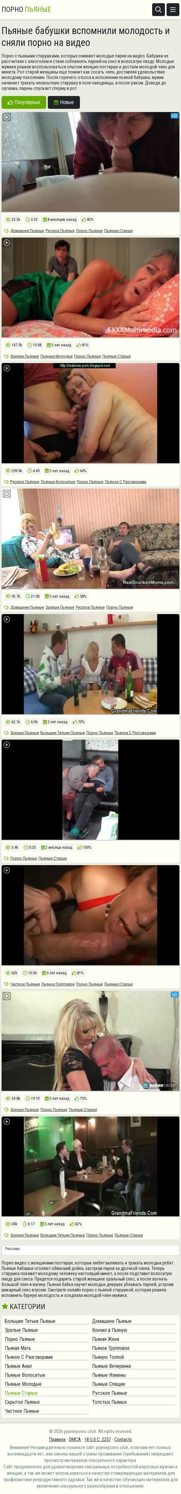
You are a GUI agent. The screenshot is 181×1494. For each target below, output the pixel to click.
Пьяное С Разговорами (125, 482)
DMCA (75, 1439)
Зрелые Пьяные (24, 356)
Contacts (123, 1439)
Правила (57, 1439)
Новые (64, 102)
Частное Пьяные (25, 984)
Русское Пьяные (60, 231)
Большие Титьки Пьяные (62, 733)
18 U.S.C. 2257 (97, 1439)
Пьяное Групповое (57, 984)
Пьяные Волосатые (58, 482)
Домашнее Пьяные (27, 231)
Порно (26, 9)
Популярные (24, 102)
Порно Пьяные (89, 231)
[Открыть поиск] (158, 9)
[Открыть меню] (173, 9)
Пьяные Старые (118, 231)
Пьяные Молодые (56, 356)
